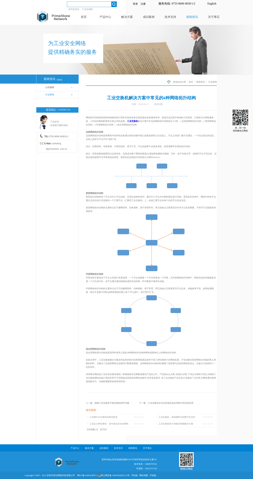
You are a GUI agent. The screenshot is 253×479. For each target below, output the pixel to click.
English (211, 3)
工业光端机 (87, 9)
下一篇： (166, 403)
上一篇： (107, 403)
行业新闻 (212, 82)
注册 (143, 4)
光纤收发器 (73, 9)
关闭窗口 (92, 429)
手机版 (134, 475)
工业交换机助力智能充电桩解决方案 (175, 423)
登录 (135, 4)
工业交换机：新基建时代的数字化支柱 (176, 417)
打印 (103, 429)
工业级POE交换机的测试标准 (103, 417)
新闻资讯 (200, 82)
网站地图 (143, 475)
